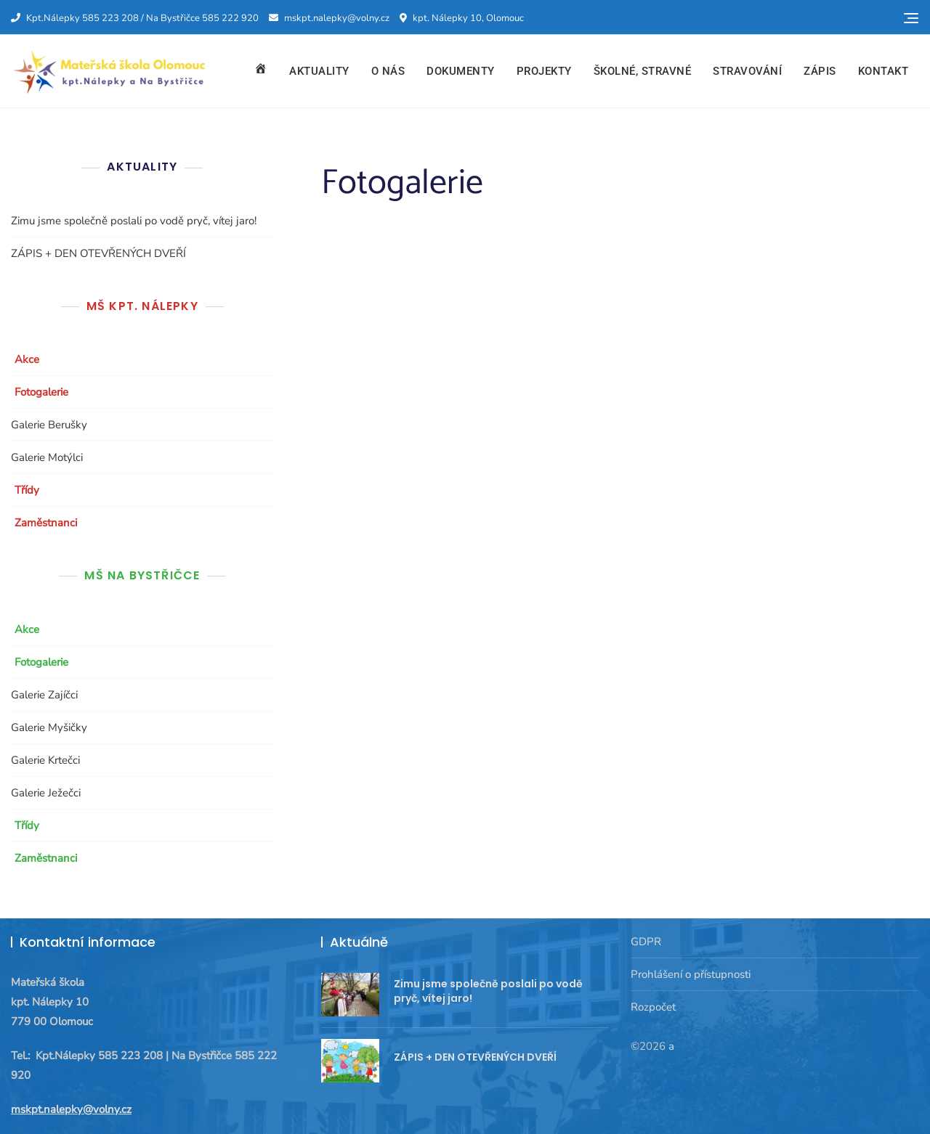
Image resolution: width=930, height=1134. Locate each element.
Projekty (544, 71)
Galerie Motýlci (47, 457)
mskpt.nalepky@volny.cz (329, 18)
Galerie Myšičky (49, 727)
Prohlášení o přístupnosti (691, 974)
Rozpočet (653, 1007)
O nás (388, 71)
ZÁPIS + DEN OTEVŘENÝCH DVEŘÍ (98, 253)
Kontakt (883, 71)
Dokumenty (460, 71)
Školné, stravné (643, 71)
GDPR (646, 941)
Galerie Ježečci (46, 793)
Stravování (747, 71)
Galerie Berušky (49, 424)
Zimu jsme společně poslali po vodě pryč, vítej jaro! (133, 220)
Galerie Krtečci (45, 760)
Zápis (820, 71)
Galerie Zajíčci (44, 695)
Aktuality (319, 71)
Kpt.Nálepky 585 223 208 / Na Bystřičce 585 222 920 (135, 18)
